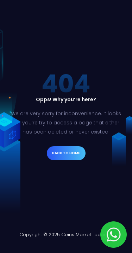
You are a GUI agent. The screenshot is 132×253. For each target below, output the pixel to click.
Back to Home (66, 153)
